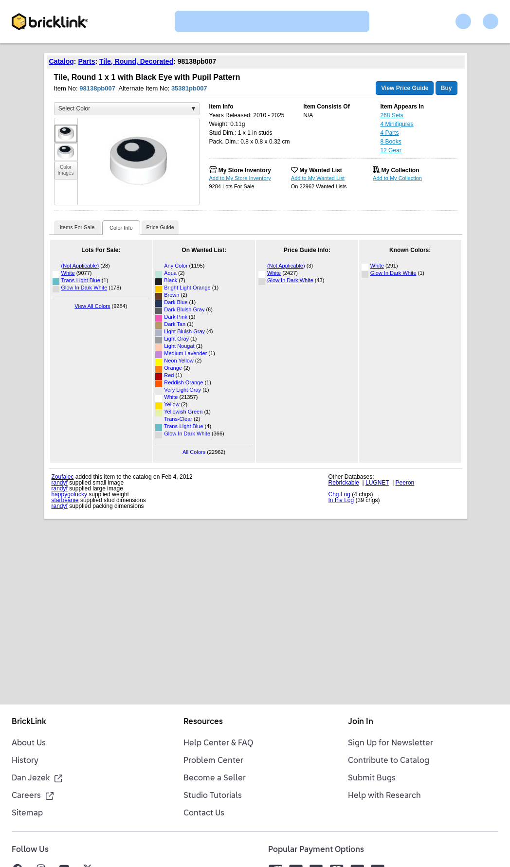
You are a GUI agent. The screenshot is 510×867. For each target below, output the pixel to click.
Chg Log (339, 494)
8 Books (390, 141)
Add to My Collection (397, 178)
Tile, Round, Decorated (136, 61)
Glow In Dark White (84, 287)
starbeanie (65, 500)
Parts (86, 61)
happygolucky (69, 494)
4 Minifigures (396, 124)
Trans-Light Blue (80, 280)
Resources (203, 722)
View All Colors (92, 306)
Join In (360, 722)
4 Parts (389, 132)
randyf (60, 482)
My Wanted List (320, 170)
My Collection (400, 170)
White (68, 273)
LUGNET (377, 482)
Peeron (405, 482)
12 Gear (390, 150)
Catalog (61, 61)
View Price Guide (404, 88)
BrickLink (29, 722)
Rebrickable (343, 482)
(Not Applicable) (80, 266)
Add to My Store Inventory (240, 178)
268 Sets (391, 115)
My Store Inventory (245, 170)
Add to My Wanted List (318, 178)
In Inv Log (341, 500)
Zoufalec (63, 476)
